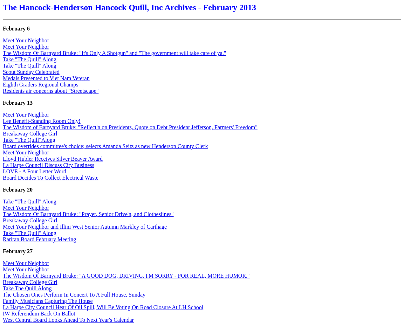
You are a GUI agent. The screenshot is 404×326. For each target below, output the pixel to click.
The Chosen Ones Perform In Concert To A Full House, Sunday (74, 295)
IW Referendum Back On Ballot (39, 314)
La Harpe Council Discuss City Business (48, 165)
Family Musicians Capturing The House (48, 301)
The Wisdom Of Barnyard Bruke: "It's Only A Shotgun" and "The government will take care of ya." (114, 53)
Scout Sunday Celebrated (31, 72)
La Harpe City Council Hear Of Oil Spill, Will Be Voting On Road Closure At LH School (103, 307)
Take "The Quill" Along (29, 59)
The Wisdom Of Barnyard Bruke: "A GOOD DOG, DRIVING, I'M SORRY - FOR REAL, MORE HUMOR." (126, 276)
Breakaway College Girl (30, 134)
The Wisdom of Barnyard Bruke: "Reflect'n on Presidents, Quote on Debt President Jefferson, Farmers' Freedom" (130, 127)
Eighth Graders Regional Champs (40, 85)
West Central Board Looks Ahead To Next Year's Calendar (68, 320)
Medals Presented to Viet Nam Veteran (46, 78)
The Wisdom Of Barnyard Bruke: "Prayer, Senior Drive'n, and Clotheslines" (88, 214)
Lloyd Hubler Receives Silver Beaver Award (53, 159)
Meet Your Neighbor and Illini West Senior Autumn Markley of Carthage (85, 227)
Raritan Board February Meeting (39, 239)
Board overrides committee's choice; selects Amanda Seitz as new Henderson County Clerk (105, 146)
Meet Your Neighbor (26, 40)
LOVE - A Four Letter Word (34, 171)
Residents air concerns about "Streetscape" (50, 91)
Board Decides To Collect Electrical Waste (50, 178)
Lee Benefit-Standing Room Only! (42, 121)
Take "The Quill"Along (29, 140)
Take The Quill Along (27, 288)
